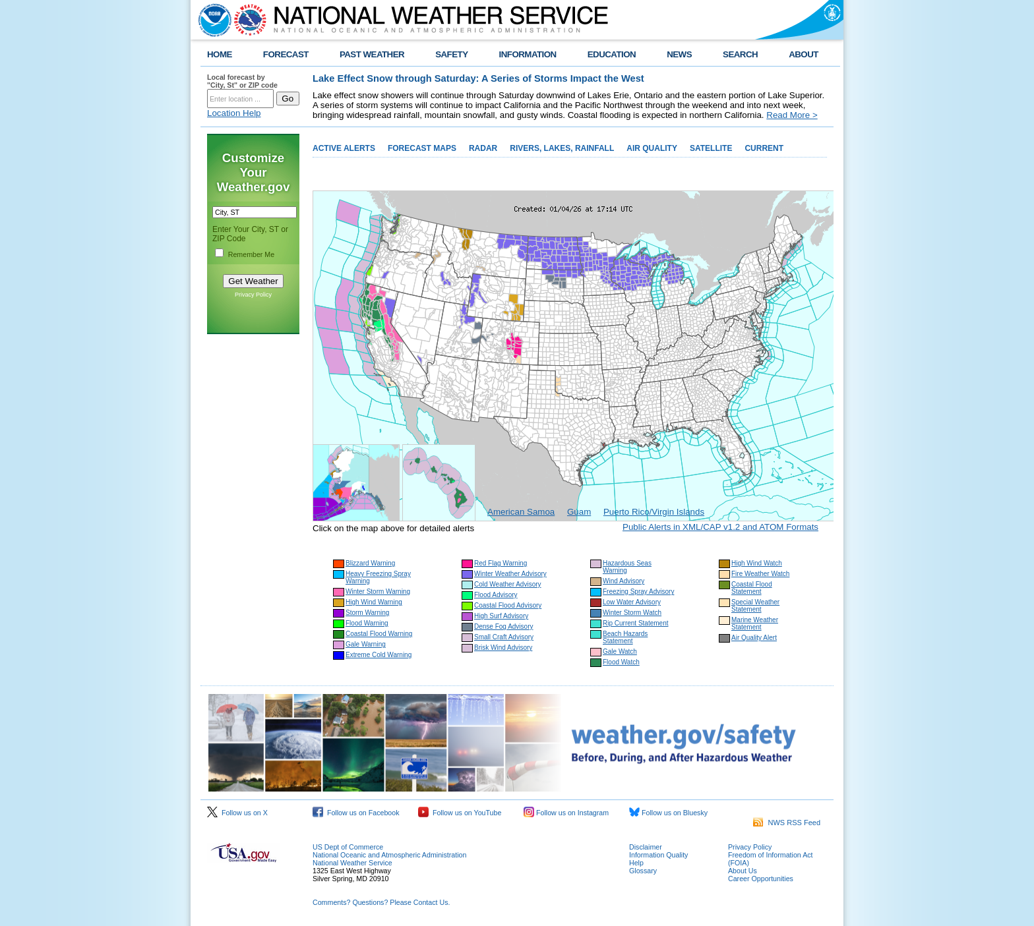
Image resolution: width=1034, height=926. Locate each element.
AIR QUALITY (651, 148)
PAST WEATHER (372, 54)
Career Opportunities (760, 879)
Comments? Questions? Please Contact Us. (381, 902)
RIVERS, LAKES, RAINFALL (562, 148)
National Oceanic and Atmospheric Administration (389, 855)
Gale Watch (620, 651)
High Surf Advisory (501, 616)
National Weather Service (352, 863)
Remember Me (251, 254)
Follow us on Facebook (356, 813)
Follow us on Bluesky (668, 813)
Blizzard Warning (370, 563)
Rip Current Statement (636, 623)
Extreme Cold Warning (378, 654)
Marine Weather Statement (754, 623)
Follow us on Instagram (566, 813)
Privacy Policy (253, 294)
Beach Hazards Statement (625, 637)
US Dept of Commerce (348, 847)
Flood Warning (367, 623)
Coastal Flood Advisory (507, 605)
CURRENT (764, 148)
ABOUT (803, 54)
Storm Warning (367, 612)
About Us (742, 871)
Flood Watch (621, 662)
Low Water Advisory (632, 602)
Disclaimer (645, 847)
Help (636, 863)
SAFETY (451, 54)
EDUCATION (612, 54)
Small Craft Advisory (503, 637)
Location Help (234, 113)
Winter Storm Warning (378, 591)
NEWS (679, 54)
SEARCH (740, 54)
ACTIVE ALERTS (344, 148)
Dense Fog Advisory (503, 626)
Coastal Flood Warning (379, 633)
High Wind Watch (756, 563)
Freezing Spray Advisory (638, 591)
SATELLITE (711, 148)
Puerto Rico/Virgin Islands (653, 512)
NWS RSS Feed (786, 822)
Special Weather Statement (755, 605)
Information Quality (658, 855)
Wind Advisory (623, 581)
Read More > (791, 115)
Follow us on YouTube (459, 813)
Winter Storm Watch (632, 612)
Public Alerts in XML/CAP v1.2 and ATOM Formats (720, 527)
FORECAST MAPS (422, 148)
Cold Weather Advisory (507, 584)
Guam (579, 512)
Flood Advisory (496, 594)
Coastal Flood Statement (751, 588)
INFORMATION (528, 54)
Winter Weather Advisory (510, 573)
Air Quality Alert (754, 637)
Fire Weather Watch (760, 573)
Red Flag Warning (500, 563)
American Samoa (521, 512)
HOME (219, 54)
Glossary (643, 871)
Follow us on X (237, 813)
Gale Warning (366, 644)
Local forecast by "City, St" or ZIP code (242, 81)
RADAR (483, 148)
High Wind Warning (374, 602)
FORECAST (286, 54)
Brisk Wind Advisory (503, 647)
